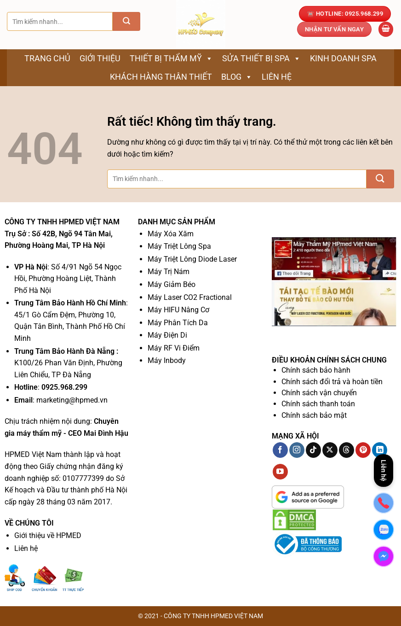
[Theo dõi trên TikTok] (313, 450)
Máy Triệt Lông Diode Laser (192, 259)
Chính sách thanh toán (318, 403)
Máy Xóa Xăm (171, 233)
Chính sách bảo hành (315, 370)
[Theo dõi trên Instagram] (296, 450)
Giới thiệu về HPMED (47, 535)
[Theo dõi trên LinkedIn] (379, 450)
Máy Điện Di (167, 335)
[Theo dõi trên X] (330, 450)
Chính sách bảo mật (314, 415)
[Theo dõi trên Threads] (346, 450)
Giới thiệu (100, 58)
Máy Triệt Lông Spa (179, 246)
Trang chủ (47, 58)
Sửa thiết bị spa (261, 58)
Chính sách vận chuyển (319, 392)
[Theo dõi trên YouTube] (280, 472)
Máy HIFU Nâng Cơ (178, 309)
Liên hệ (277, 77)
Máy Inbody (167, 360)
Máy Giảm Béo (171, 284)
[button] (385, 29)
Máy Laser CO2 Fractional (190, 297)
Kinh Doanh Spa (343, 58)
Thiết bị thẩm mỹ (171, 58)
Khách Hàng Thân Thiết (161, 77)
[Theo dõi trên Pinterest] (363, 450)
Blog (236, 77)
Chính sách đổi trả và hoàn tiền (332, 381)
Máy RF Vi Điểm (174, 348)
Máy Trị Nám (168, 271)
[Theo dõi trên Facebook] (280, 450)
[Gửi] (126, 21)
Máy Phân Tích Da (178, 322)
